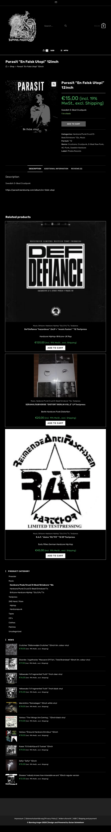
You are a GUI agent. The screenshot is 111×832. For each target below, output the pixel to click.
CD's (11, 618)
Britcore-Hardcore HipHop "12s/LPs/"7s (54, 326)
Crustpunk (82, 144)
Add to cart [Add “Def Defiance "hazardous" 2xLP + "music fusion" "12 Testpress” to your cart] (55, 348)
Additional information (56, 169)
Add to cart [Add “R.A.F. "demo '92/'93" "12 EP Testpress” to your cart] (55, 556)
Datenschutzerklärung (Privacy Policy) (41, 819)
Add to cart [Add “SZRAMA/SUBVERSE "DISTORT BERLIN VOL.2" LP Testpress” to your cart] (55, 423)
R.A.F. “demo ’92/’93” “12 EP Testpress (55, 537)
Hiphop (13, 605)
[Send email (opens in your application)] (55, 2)
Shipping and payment (87, 819)
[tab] (35, 169)
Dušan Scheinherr (76, 822)
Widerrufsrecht (65, 819)
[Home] (6, 66)
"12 (70, 141)
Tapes (11, 614)
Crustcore (72, 144)
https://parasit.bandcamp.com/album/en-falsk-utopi (29, 190)
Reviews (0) (76, 169)
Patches (12, 627)
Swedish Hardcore (78, 148)
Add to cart (73, 124)
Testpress (74, 326)
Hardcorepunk (16, 609)
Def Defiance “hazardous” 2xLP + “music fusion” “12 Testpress (55, 329)
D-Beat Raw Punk (95, 144)
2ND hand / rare (16, 601)
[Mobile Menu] (64, 50)
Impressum (19, 819)
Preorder (12, 576)
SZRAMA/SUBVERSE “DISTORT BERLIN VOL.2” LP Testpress (55, 404)
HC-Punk (65, 148)
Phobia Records (74, 151)
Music (82, 137)
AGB (75, 819)
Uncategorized (15, 631)
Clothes (12, 623)
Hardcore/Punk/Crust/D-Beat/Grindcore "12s (54, 401)
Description (35, 169)
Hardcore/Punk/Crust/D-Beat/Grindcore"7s (29, 589)
